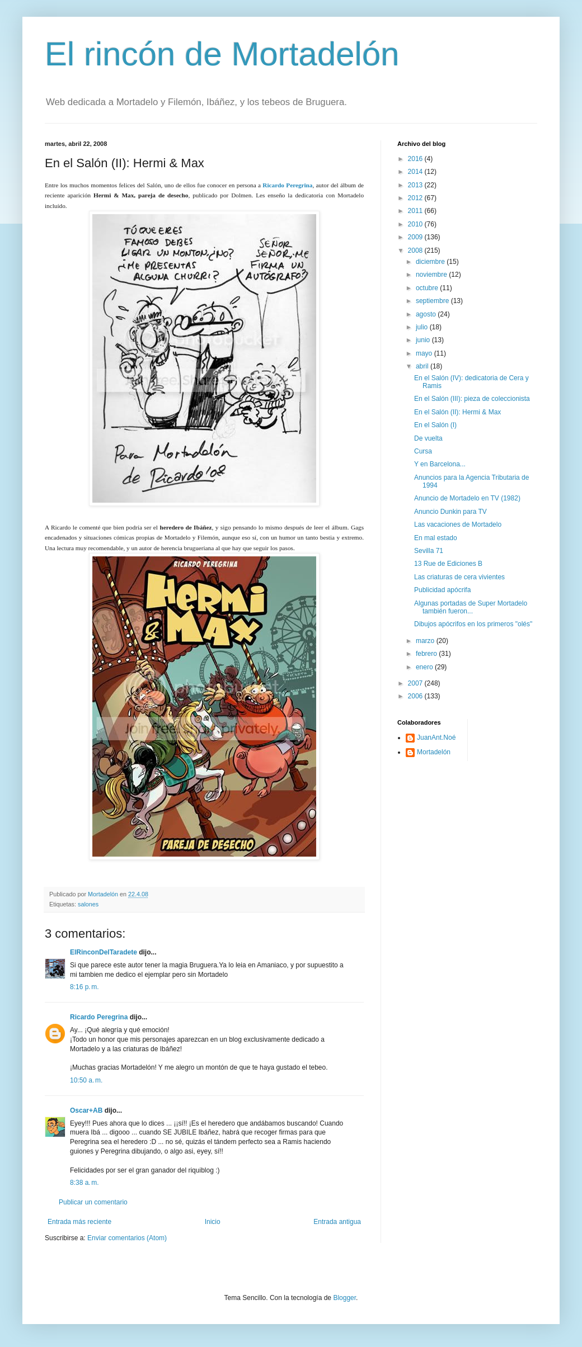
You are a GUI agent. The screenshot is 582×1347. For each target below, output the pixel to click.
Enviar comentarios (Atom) (127, 1238)
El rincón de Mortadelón (222, 54)
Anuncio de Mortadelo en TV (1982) (467, 498)
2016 (416, 159)
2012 (416, 198)
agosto (427, 314)
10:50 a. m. (86, 1080)
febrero (427, 654)
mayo (425, 353)
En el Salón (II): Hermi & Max (457, 412)
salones (88, 904)
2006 (416, 696)
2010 (416, 224)
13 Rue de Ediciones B (448, 564)
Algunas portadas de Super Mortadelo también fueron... (470, 607)
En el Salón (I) (435, 425)
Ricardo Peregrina (99, 1017)
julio (423, 327)
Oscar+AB (86, 1110)
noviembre (432, 274)
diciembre (431, 262)
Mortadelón (433, 752)
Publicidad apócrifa (442, 590)
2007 (416, 683)
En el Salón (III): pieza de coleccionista (472, 399)
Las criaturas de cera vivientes (459, 577)
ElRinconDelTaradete (103, 952)
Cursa (423, 451)
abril (423, 366)
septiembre (433, 301)
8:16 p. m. (84, 987)
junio (424, 340)
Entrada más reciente (79, 1222)
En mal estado (435, 538)
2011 (416, 211)
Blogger (344, 1298)
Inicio (212, 1222)
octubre (428, 288)
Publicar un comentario (93, 1202)
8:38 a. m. (84, 1183)
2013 (416, 185)
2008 (416, 250)
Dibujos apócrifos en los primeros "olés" (473, 624)
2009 (416, 237)
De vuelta (428, 438)
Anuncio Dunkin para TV (450, 512)
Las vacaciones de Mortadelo (457, 524)
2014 (416, 172)
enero (425, 667)
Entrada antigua (337, 1222)
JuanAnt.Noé (436, 737)
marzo (426, 641)
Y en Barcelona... (440, 464)
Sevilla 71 (428, 551)
